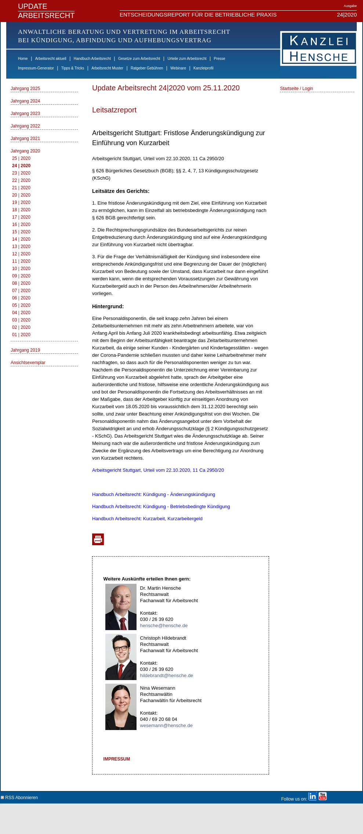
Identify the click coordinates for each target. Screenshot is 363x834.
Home (23, 59)
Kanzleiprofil (203, 68)
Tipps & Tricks (72, 68)
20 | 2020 (21, 195)
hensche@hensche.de (164, 625)
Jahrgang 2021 (25, 138)
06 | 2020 (21, 298)
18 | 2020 (21, 209)
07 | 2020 (21, 290)
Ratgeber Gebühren (147, 68)
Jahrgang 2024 (25, 101)
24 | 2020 (21, 165)
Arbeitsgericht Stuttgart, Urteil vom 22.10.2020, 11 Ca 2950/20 (158, 470)
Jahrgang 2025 (25, 88)
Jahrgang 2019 (25, 350)
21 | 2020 (21, 187)
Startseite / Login (296, 88)
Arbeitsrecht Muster (107, 68)
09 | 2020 (21, 275)
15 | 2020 (21, 231)
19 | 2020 (21, 202)
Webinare (178, 68)
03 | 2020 (21, 320)
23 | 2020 (21, 173)
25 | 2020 (21, 158)
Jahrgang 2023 (25, 113)
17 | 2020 (21, 217)
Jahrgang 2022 (25, 126)
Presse (219, 59)
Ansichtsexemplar (28, 362)
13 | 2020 (21, 246)
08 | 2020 (21, 283)
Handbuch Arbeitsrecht (92, 59)
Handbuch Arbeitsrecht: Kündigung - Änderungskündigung (153, 494)
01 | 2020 (21, 334)
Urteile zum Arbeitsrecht (186, 59)
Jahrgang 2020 (25, 151)
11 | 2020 (21, 261)
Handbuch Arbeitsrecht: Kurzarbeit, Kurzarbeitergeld (147, 518)
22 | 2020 (21, 180)
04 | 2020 (21, 312)
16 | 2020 (21, 224)
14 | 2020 (21, 239)
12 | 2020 (21, 253)
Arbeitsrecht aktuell (50, 59)
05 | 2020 (21, 305)
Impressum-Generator (36, 68)
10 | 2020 (21, 268)
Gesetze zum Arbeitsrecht (139, 59)
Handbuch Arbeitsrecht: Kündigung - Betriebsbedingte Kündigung (161, 506)
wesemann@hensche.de (166, 725)
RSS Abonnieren (19, 796)
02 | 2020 (21, 327)
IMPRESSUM (117, 759)
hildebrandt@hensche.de (166, 675)
